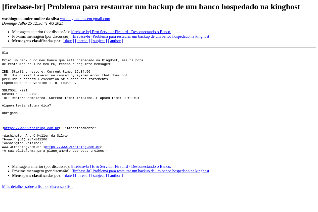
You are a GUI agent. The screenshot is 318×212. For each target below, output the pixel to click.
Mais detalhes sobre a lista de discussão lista (37, 207)
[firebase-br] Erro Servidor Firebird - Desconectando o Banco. (121, 32)
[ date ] (68, 41)
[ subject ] (99, 41)
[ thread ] (82, 41)
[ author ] (115, 41)
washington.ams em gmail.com (85, 19)
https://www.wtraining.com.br (31, 143)
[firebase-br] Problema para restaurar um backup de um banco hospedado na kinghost (140, 36)
